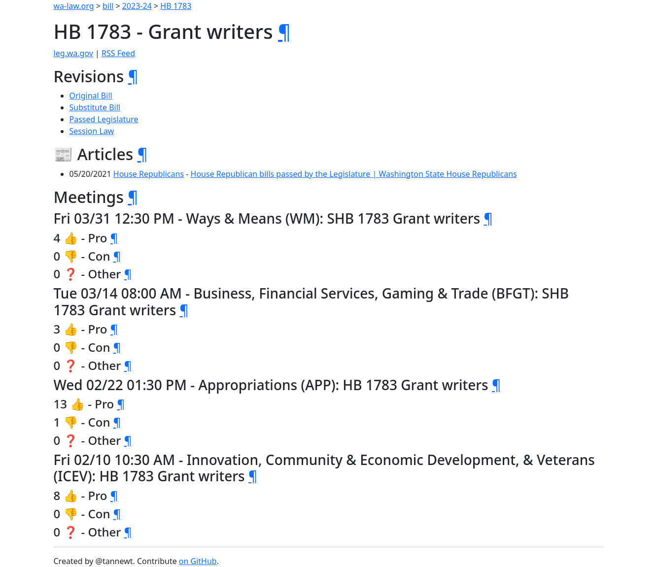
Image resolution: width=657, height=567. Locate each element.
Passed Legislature (103, 119)
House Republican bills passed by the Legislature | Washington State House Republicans (354, 173)
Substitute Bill (95, 107)
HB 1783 (175, 5)
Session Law (91, 131)
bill (108, 5)
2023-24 (137, 5)
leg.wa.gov (73, 53)
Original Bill (90, 95)
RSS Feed (118, 53)
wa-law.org (74, 5)
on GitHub (198, 561)
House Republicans (148, 173)
